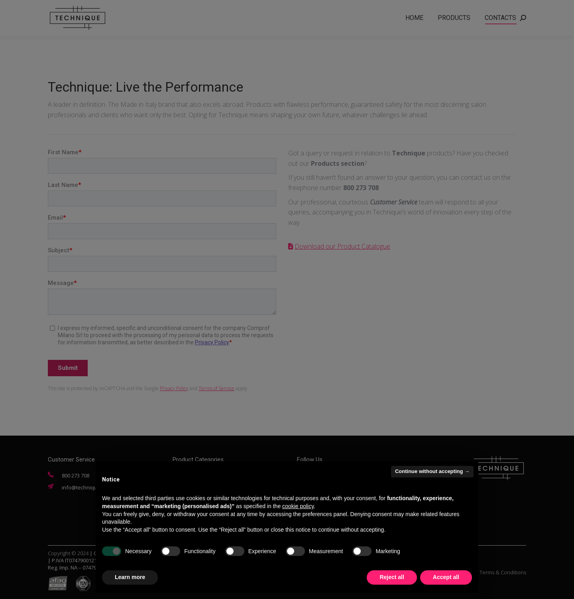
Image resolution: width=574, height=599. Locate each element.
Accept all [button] (446, 577)
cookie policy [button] (298, 506)
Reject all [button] (391, 577)
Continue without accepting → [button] (432, 471)
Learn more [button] (130, 577)
